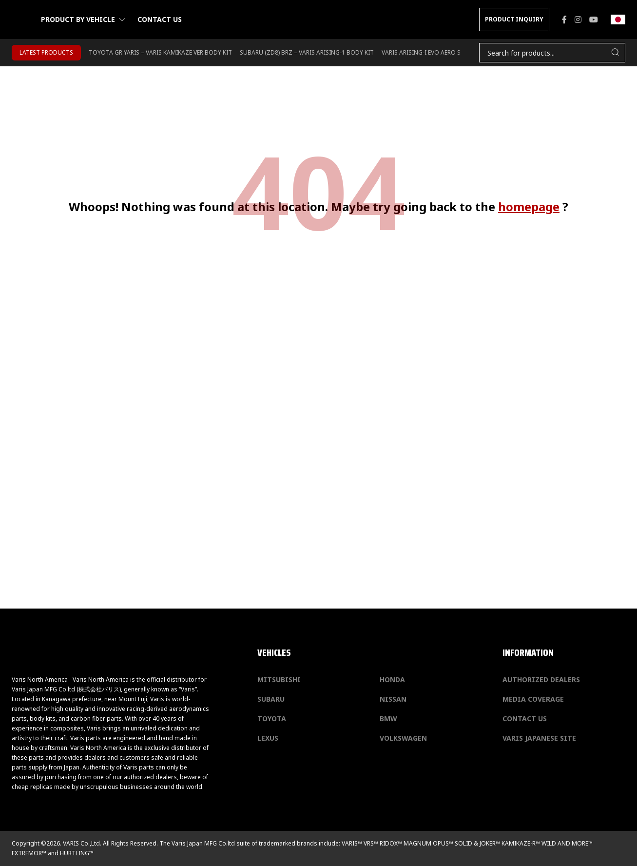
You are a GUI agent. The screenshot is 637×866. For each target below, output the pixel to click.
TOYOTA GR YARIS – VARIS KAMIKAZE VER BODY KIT (160, 52)
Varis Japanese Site (539, 738)
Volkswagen (403, 738)
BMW (388, 718)
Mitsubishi (279, 679)
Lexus (267, 738)
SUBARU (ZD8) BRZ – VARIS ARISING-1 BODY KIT (307, 52)
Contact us (159, 19)
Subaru (271, 699)
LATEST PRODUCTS (46, 52)
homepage (529, 206)
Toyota (271, 718)
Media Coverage (533, 699)
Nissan (393, 699)
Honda (392, 679)
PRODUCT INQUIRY (514, 19)
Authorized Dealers (541, 679)
